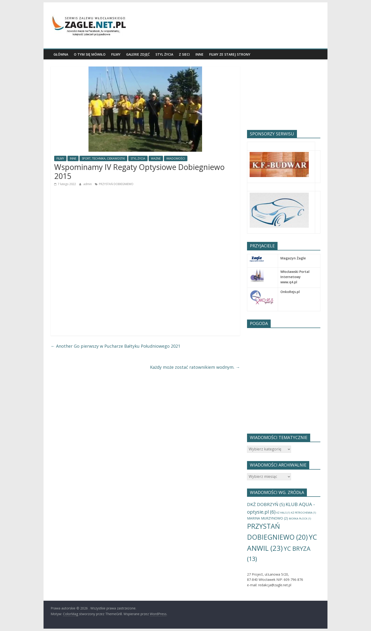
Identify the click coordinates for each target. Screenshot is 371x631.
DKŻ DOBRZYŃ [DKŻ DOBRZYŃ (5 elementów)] (266, 504)
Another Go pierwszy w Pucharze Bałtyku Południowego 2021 (115, 346)
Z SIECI (184, 54)
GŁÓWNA (60, 54)
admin (88, 184)
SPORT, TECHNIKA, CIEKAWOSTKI (103, 158)
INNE (199, 54)
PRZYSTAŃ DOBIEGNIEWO (116, 184)
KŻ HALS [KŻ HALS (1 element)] (283, 512)
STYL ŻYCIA (164, 54)
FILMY (115, 54)
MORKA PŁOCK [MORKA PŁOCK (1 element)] (300, 518)
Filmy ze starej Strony (229, 54)
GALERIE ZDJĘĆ (138, 54)
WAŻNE (156, 158)
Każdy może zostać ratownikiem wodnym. (195, 367)
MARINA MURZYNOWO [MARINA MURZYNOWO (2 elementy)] (267, 518)
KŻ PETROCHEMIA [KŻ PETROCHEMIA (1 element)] (303, 512)
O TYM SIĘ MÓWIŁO (90, 54)
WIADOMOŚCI (175, 158)
